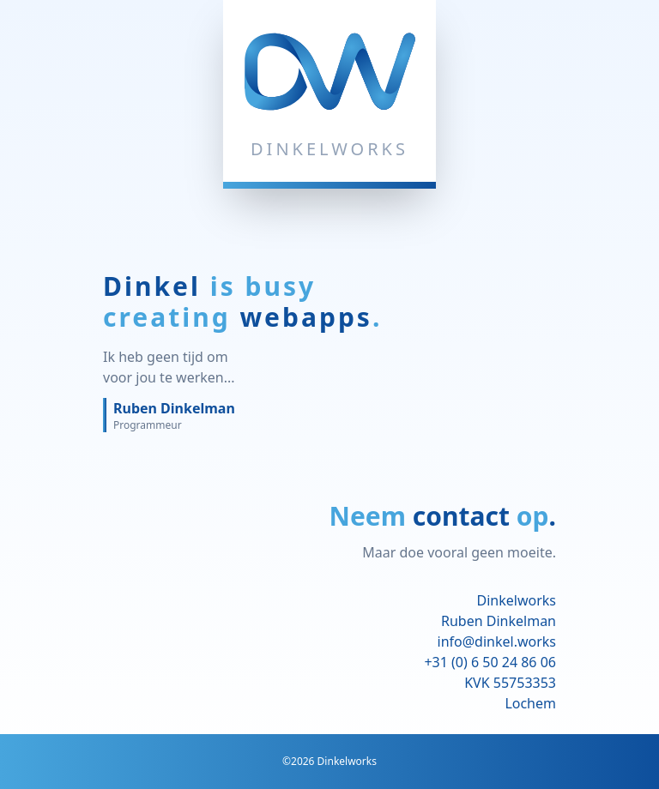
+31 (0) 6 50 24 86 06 (490, 662)
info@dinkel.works (497, 641)
